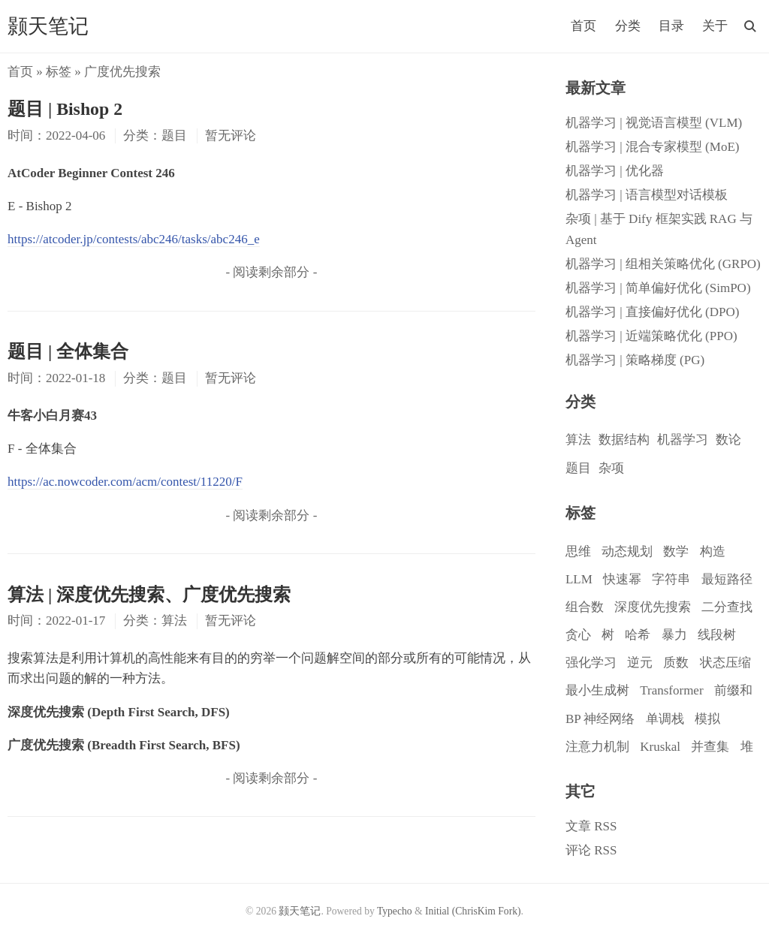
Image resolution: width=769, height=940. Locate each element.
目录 (671, 26)
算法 (578, 439)
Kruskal (660, 747)
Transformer (671, 690)
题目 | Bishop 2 (65, 109)
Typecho (394, 911)
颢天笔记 (48, 26)
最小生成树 (597, 690)
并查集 (710, 747)
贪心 (578, 635)
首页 (583, 26)
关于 (715, 26)
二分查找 (726, 607)
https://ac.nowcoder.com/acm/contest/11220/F (125, 482)
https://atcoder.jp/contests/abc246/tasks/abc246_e (134, 239)
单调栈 (665, 719)
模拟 (707, 719)
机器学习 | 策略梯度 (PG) (634, 360)
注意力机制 (597, 747)
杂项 (611, 468)
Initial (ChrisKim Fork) (473, 911)
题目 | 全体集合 (68, 351)
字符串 (671, 579)
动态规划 (627, 551)
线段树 (717, 635)
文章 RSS (591, 826)
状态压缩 (725, 662)
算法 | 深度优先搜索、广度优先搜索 (149, 594)
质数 (676, 662)
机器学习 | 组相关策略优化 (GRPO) (663, 264)
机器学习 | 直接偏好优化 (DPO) (652, 312)
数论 (728, 439)
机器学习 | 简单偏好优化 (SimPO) (658, 288)
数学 (676, 551)
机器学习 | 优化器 (614, 171)
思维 (578, 551)
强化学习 (591, 662)
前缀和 (733, 690)
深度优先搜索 (652, 607)
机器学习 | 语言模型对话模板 (646, 195)
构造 (712, 551)
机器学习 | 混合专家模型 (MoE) (652, 147)
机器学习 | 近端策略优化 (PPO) (651, 336)
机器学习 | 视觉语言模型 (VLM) (653, 123)
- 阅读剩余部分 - (271, 272)
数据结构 (624, 439)
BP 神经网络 (600, 719)
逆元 (640, 662)
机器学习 (682, 439)
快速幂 (622, 579)
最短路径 (726, 579)
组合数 (584, 607)
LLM (579, 579)
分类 (628, 26)
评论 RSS (591, 850)
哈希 (637, 635)
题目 (578, 468)
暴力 (674, 635)
